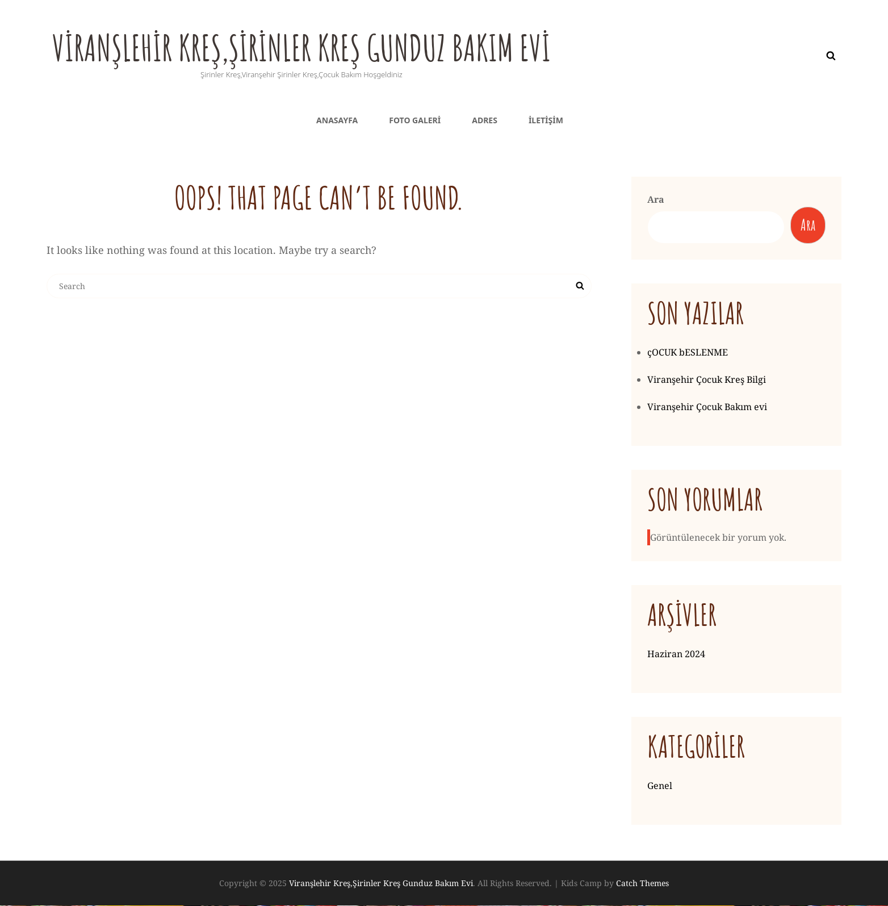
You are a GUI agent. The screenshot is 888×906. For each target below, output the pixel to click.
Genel (659, 786)
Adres (484, 120)
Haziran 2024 (676, 655)
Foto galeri (415, 120)
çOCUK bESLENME (687, 353)
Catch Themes (642, 884)
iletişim (546, 120)
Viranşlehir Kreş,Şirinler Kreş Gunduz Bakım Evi (332, 46)
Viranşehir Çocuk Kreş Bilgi (706, 380)
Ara (655, 199)
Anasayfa (337, 120)
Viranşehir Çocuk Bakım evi (707, 408)
